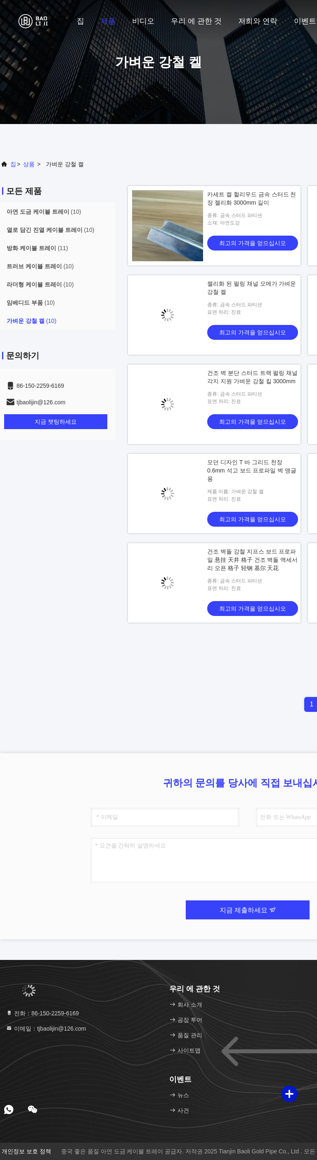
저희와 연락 (257, 21)
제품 (108, 21)
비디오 (143, 21)
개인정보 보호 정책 (26, 1151)
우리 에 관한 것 (196, 21)
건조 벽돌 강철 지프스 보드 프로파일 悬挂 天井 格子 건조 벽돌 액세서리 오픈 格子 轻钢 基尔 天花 (252, 559)
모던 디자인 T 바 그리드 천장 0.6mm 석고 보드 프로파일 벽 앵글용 (251, 470)
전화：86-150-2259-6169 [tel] (42, 1013)
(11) (37, 248)
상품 (29, 164)
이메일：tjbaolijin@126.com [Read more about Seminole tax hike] (46, 1028)
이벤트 (305, 21)
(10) (44, 211)
